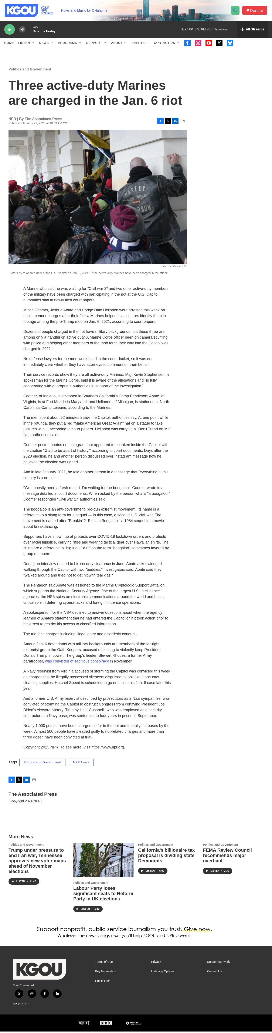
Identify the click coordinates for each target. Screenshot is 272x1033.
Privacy (156, 963)
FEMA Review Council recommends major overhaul (227, 857)
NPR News (81, 763)
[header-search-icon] (235, 11)
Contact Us (164, 44)
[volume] (22, 31)
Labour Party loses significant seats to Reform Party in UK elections (103, 895)
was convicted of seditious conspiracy (77, 662)
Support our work (218, 963)
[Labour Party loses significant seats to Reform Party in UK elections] (103, 861)
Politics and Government (29, 71)
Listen (24, 44)
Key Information (105, 972)
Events (138, 44)
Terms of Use (104, 963)
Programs (67, 44)
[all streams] (252, 30)
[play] (9, 31)
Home (9, 44)
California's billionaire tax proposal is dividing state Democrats (166, 857)
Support (94, 44)
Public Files (102, 982)
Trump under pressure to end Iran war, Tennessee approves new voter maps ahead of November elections (37, 862)
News (44, 44)
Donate (257, 11)
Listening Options (162, 972)
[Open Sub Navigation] (33, 44)
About (116, 44)
